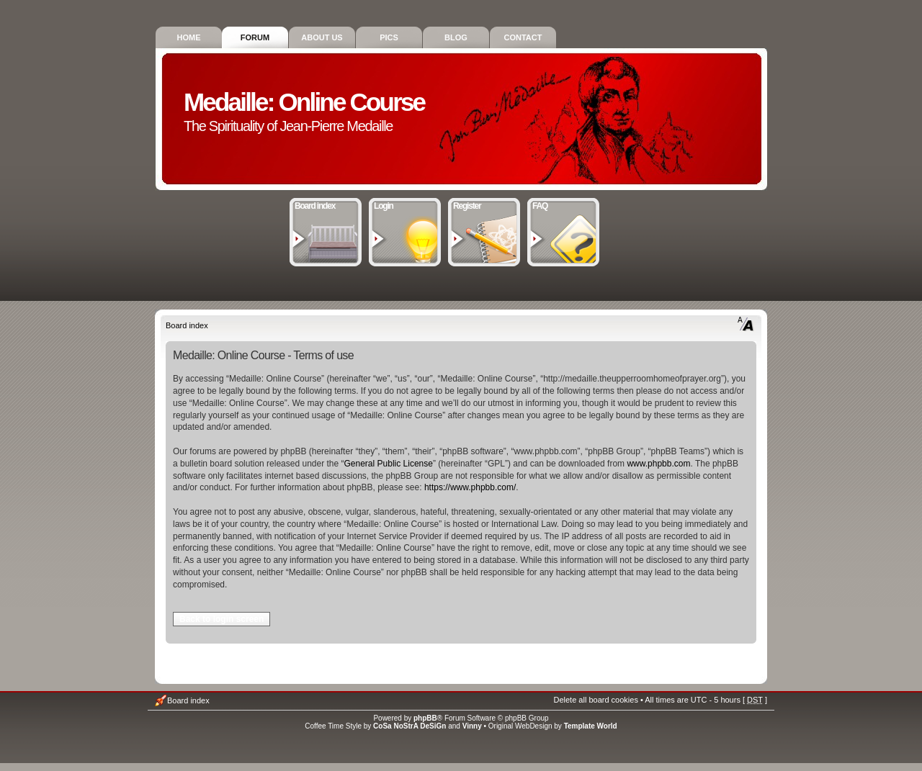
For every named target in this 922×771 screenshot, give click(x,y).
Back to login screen (221, 619)
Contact (523, 37)
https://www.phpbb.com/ (470, 487)
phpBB (425, 718)
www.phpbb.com (658, 464)
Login (405, 204)
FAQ (563, 204)
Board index (326, 204)
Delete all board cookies (595, 699)
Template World (590, 726)
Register (484, 204)
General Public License (388, 464)
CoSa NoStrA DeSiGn (409, 726)
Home (189, 37)
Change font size (745, 324)
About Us (321, 37)
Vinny (472, 726)
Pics (389, 37)
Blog (455, 37)
